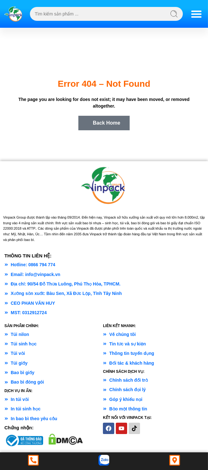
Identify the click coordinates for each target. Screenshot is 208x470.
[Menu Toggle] (196, 14)
